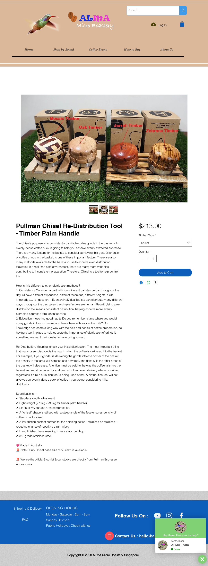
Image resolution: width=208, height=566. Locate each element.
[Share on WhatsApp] (148, 282)
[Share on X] (156, 282)
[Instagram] (169, 515)
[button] (63, 49)
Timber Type (147, 235)
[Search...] (150, 10)
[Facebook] (181, 515)
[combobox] (165, 243)
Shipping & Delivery (26, 508)
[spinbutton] (147, 258)
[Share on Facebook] (141, 282)
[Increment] (153, 258)
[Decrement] (141, 258)
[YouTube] (157, 515)
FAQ (19, 520)
